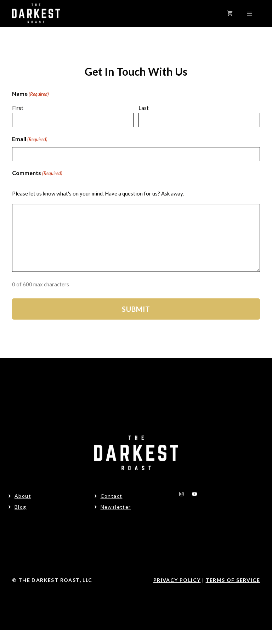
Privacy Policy (177, 580)
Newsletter (116, 507)
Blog (21, 507)
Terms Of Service (233, 580)
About (23, 496)
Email (29, 139)
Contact (112, 496)
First (17, 108)
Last (143, 108)
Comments (37, 173)
